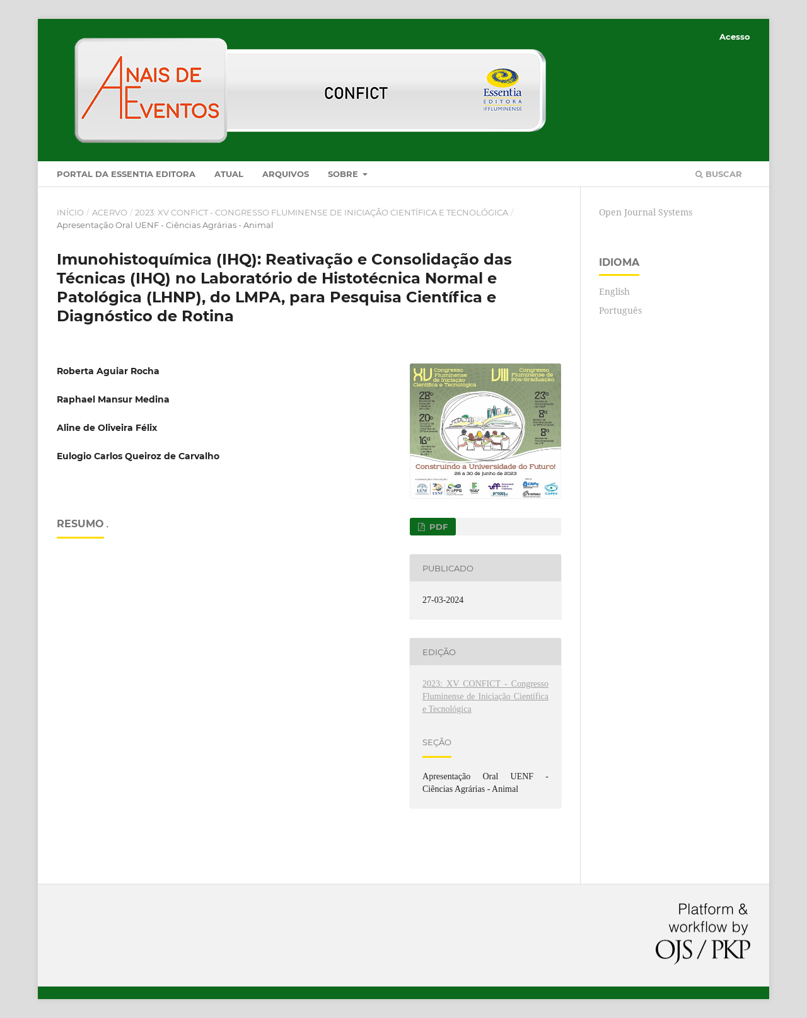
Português (620, 310)
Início (70, 212)
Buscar (718, 174)
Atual (228, 174)
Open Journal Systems (645, 212)
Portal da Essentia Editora (126, 174)
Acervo (109, 212)
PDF (437, 527)
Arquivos (285, 174)
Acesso (734, 36)
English (614, 291)
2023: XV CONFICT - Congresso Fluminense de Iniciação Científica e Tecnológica (321, 212)
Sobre (344, 174)
